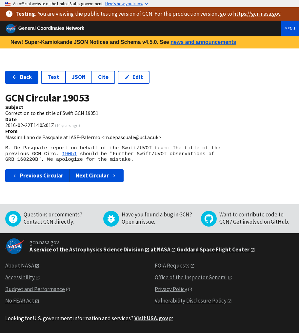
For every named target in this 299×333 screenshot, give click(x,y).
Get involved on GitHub (260, 221)
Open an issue (138, 221)
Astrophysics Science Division (106, 249)
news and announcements (203, 42)
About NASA (19, 265)
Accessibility (20, 277)
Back (22, 77)
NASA (163, 249)
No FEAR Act (19, 300)
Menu (290, 28)
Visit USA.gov (151, 318)
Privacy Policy (171, 289)
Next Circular (96, 175)
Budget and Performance (35, 289)
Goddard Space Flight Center (213, 249)
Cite (103, 77)
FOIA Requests (172, 265)
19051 (69, 154)
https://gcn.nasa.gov (256, 13)
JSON (79, 77)
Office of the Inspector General (191, 277)
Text (53, 77)
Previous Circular (37, 175)
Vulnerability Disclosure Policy (191, 300)
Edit (133, 77)
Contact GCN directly (48, 221)
